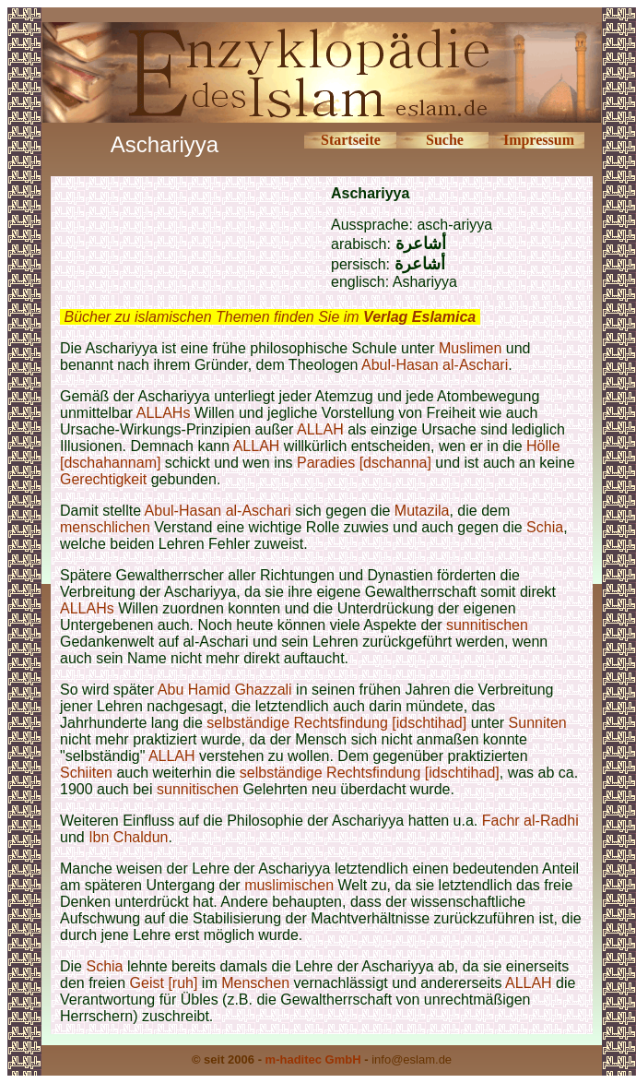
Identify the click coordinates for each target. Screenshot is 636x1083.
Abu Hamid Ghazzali (225, 689)
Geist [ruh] (164, 983)
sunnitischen (487, 625)
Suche (445, 140)
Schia (544, 527)
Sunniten (538, 723)
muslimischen (289, 885)
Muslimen (470, 348)
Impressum (538, 140)
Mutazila (422, 510)
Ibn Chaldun (128, 837)
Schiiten (88, 772)
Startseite (351, 140)
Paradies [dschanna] (364, 462)
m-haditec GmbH (313, 1059)
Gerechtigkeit (103, 479)
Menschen (255, 983)
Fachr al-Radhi (530, 820)
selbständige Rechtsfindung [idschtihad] (338, 723)
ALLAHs (163, 413)
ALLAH (320, 429)
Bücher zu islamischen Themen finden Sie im (270, 317)
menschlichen (105, 527)
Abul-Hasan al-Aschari (434, 365)
